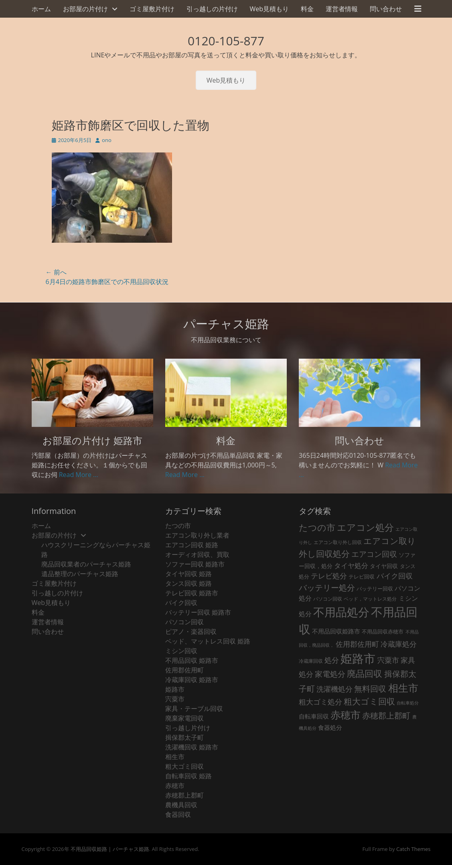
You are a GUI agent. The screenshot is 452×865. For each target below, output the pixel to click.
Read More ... (78, 474)
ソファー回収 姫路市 (195, 564)
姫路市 (174, 689)
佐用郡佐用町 (184, 670)
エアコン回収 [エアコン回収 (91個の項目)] (374, 554)
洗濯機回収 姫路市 (191, 747)
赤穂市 (174, 785)
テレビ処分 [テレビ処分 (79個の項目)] (329, 576)
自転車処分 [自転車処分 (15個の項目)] (408, 703)
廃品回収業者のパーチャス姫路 (86, 564)
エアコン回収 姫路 (191, 544)
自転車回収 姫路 (188, 776)
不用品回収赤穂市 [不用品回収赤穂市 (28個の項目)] (382, 631)
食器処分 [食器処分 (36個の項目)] (330, 727)
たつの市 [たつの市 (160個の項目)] (317, 527)
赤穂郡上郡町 (184, 795)
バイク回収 (181, 602)
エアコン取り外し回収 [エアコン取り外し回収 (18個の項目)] (338, 542)
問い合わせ (386, 8)
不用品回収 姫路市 (191, 660)
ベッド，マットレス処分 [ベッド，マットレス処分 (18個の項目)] (370, 599)
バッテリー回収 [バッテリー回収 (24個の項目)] (375, 588)
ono (106, 140)
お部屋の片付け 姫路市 (92, 440)
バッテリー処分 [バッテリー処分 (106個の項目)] (327, 587)
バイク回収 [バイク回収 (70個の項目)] (395, 576)
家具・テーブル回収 (194, 708)
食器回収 (178, 814)
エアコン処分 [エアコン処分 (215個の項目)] (365, 527)
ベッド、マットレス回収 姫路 (207, 641)
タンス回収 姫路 (188, 583)
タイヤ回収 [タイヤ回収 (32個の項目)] (384, 566)
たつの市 (178, 525)
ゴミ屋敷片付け (152, 8)
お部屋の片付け (85, 8)
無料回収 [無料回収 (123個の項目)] (370, 688)
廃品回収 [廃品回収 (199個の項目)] (364, 673)
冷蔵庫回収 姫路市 (191, 679)
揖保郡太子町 (184, 737)
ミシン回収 (181, 650)
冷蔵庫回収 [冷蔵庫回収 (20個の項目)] (311, 661)
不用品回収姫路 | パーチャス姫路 (110, 849)
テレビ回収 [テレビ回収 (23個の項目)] (362, 576)
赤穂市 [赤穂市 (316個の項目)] (345, 714)
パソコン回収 (184, 621)
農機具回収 (181, 804)
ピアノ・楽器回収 (191, 631)
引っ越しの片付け (212, 8)
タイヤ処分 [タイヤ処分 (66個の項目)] (351, 565)
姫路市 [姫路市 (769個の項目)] (358, 658)
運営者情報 (342, 8)
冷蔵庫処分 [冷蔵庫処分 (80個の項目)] (399, 644)
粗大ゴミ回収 (184, 766)
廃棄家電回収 (184, 718)
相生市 (174, 756)
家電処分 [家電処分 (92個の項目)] (330, 674)
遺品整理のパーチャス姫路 (79, 573)
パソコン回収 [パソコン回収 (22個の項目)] (327, 598)
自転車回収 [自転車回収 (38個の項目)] (314, 716)
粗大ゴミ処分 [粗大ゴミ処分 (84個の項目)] (320, 701)
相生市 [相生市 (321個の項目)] (403, 687)
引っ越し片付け (187, 727)
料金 (307, 8)
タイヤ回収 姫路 (188, 573)
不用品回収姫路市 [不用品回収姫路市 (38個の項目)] (336, 631)
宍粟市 (174, 698)
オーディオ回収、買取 (197, 554)
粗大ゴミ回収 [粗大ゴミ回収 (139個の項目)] (369, 701)
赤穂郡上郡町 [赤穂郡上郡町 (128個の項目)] (386, 715)
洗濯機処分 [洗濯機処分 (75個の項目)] (334, 689)
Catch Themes (413, 849)
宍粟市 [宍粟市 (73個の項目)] (388, 660)
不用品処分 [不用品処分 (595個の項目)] (341, 611)
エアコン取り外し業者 (197, 535)
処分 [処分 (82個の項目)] (331, 660)
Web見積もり (269, 8)
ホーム (41, 8)
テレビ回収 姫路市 (191, 593)
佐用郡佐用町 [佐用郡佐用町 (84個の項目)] (357, 644)
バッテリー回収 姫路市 (198, 612)
